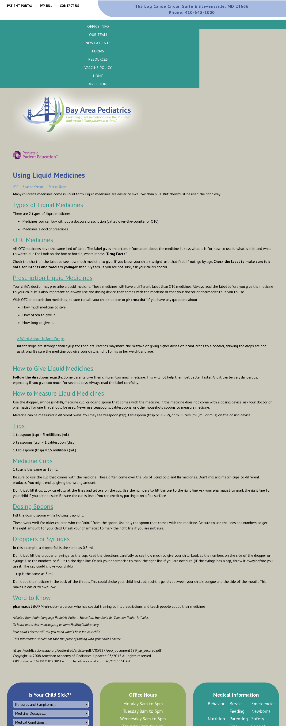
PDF (15, 187)
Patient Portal (20, 6)
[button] (98, 26)
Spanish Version (33, 187)
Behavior (216, 703)
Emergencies (262, 703)
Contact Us (69, 6)
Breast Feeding (236, 707)
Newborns (261, 711)
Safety (257, 719)
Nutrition (216, 719)
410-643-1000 (192, 12)
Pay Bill (46, 6)
